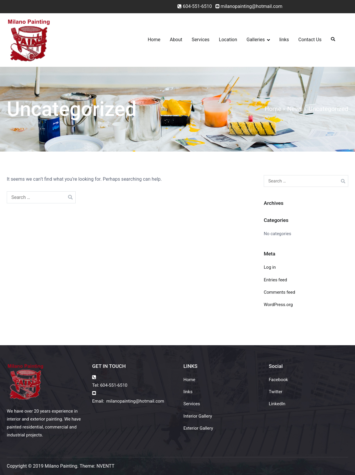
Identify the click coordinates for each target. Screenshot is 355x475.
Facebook (278, 379)
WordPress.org (278, 304)
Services (200, 39)
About (176, 39)
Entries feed (275, 280)
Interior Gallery (197, 416)
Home (154, 39)
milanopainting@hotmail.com (248, 6)
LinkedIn (277, 403)
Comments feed (279, 292)
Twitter (275, 391)
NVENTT (106, 466)
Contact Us (310, 39)
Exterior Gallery (198, 428)
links (284, 39)
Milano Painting (61, 466)
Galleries (256, 39)
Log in (270, 267)
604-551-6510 (197, 6)
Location (228, 39)
